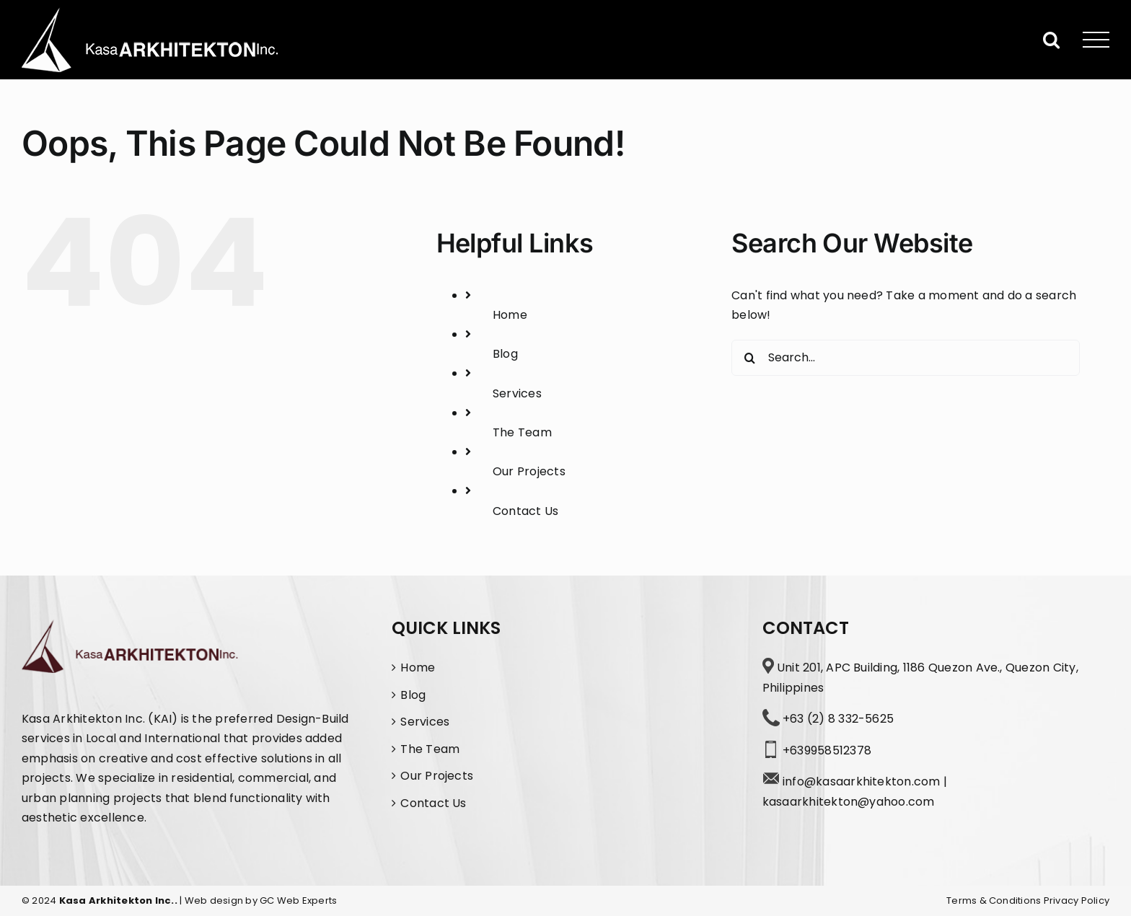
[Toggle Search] (1051, 39)
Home (510, 315)
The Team (522, 432)
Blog (505, 353)
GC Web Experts (298, 900)
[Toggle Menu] (1096, 40)
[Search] (749, 358)
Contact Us (525, 511)
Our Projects (529, 471)
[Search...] (905, 358)
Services (517, 393)
